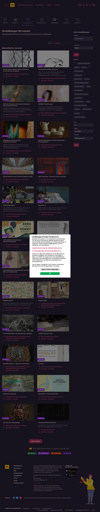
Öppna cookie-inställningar (50, 269)
